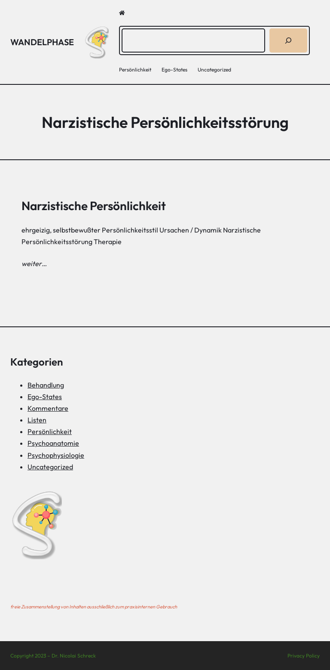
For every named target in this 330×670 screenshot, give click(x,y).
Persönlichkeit (50, 431)
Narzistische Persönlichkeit (93, 205)
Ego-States (45, 396)
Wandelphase (42, 42)
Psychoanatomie (53, 443)
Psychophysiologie (56, 455)
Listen (37, 420)
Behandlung (46, 385)
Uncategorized (50, 466)
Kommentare (48, 408)
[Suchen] (288, 40)
